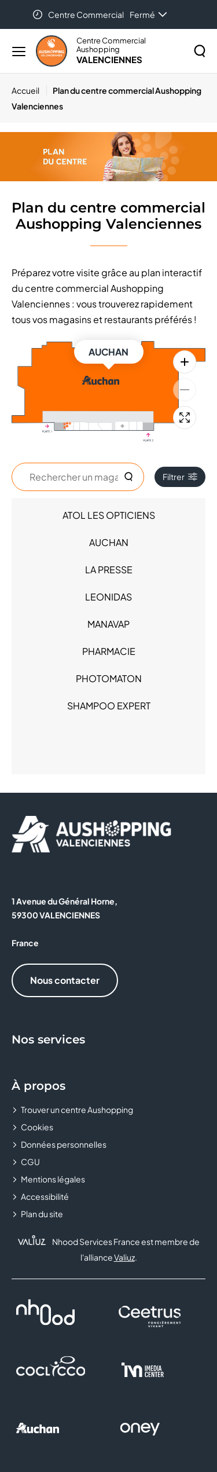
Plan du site (42, 1214)
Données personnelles (63, 1144)
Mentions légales (53, 1179)
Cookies (37, 1127)
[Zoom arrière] (184, 389)
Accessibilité (45, 1196)
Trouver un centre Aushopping (77, 1109)
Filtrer (180, 476)
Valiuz (124, 1257)
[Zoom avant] (184, 362)
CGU (30, 1161)
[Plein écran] (184, 417)
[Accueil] (29, 90)
